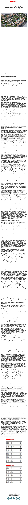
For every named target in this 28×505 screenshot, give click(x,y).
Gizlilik (13, 495)
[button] (1, 2)
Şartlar (10, 495)
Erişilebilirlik (17, 495)
